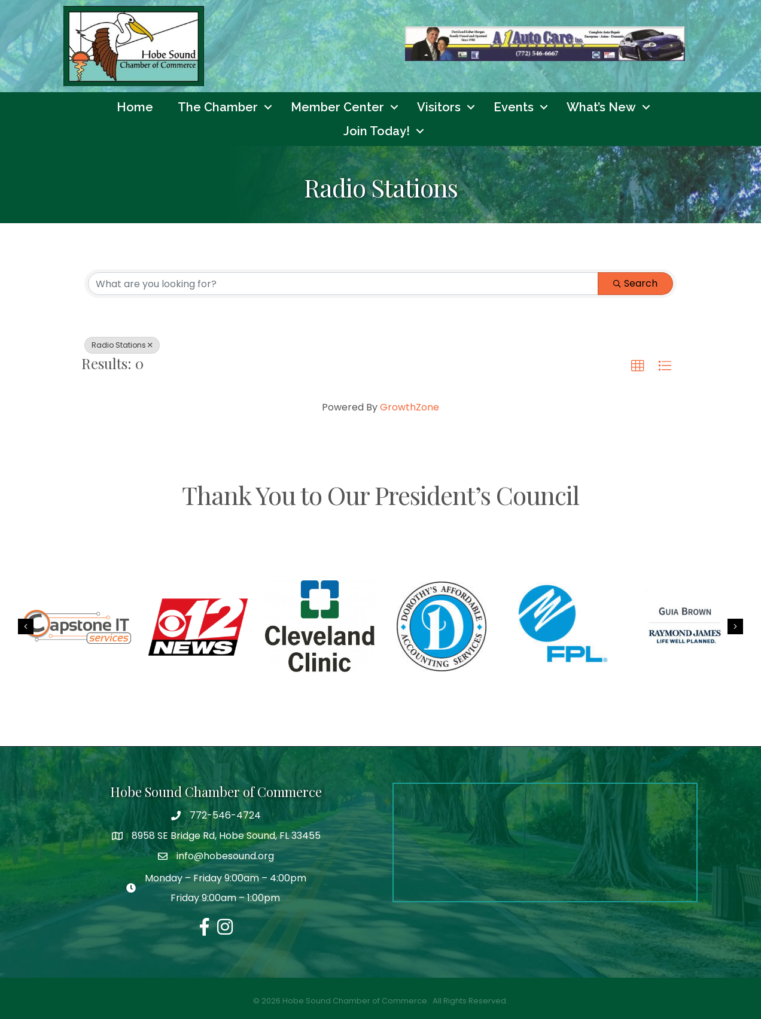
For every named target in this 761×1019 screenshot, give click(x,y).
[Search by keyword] (343, 283)
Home (135, 107)
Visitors (439, 107)
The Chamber (218, 107)
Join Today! (376, 131)
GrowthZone (409, 407)
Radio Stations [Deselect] (122, 345)
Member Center (337, 107)
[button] (638, 366)
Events (514, 107)
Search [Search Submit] (635, 283)
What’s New (601, 107)
